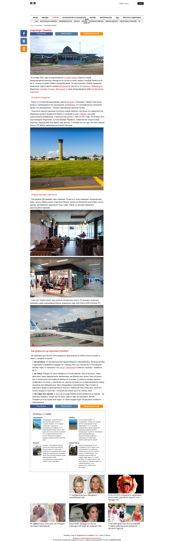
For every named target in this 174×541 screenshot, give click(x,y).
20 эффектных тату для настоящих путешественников (47, 524)
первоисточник (115, 540)
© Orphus (107, 535)
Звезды (45, 17)
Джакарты (86, 86)
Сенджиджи (37, 417)
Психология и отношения (74, 17)
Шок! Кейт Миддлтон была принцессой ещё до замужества (85, 524)
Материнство (106, 17)
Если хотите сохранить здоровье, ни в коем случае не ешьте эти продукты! (125, 497)
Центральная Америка (48, 21)
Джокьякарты (97, 86)
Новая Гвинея (74, 443)
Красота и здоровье (132, 17)
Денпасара (60, 89)
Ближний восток (65, 21)
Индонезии (63, 86)
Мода (35, 17)
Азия (36, 21)
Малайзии (99, 89)
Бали (58, 394)
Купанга (51, 89)
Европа (77, 21)
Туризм (55, 17)
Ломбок (72, 417)
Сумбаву (82, 114)
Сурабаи (43, 89)
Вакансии (76, 538)
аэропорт (70, 102)
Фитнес (93, 17)
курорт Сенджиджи (67, 367)
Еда (117, 17)
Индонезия (39, 25)
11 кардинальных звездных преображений (83, 496)
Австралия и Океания (128, 21)
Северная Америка (96, 21)
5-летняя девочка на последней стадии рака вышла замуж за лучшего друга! (124, 526)
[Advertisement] (125, 42)
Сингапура (34, 92)
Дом (87, 19)
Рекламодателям (87, 538)
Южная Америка (112, 21)
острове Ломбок (70, 78)
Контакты (97, 538)
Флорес (36, 443)
